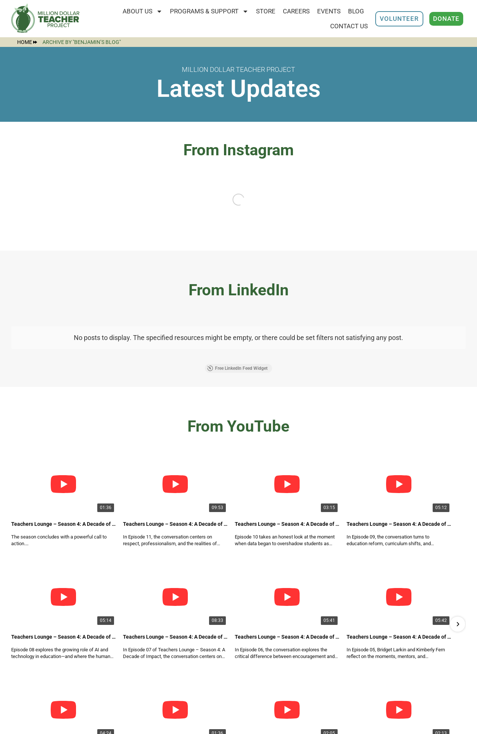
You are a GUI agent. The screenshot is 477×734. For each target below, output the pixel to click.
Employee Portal (199, 683)
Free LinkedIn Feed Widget (237, 368)
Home (27, 42)
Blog (356, 11)
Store (183, 698)
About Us (142, 11)
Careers (296, 11)
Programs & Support (209, 11)
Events (329, 11)
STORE (265, 11)
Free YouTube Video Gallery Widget (238, 523)
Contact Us (349, 26)
